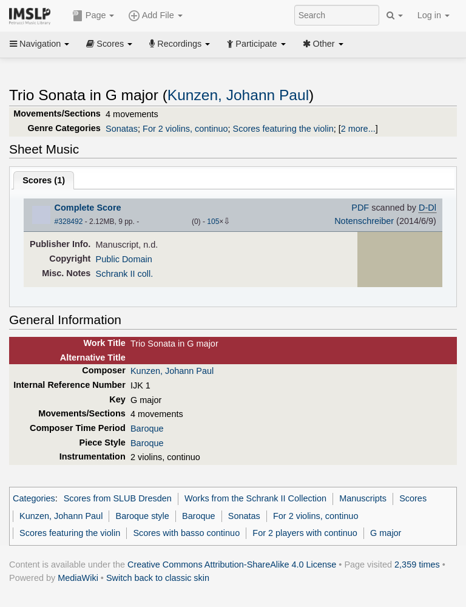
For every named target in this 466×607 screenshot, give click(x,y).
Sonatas (122, 129)
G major (385, 533)
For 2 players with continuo (304, 533)
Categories (34, 498)
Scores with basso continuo (186, 533)
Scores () (43, 180)
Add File (155, 15)
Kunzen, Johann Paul (238, 95)
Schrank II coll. (125, 274)
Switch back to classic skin (157, 578)
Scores (109, 44)
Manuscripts (363, 498)
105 (213, 221)
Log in (433, 15)
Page (93, 15)
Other (323, 44)
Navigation (39, 44)
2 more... (358, 129)
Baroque (147, 428)
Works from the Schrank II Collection (255, 498)
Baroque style (142, 516)
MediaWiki (78, 578)
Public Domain (124, 259)
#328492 (69, 221)
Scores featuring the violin (283, 129)
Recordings (179, 44)
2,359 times (417, 564)
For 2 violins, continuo (185, 129)
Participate (256, 44)
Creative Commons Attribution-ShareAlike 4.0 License (231, 564)
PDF (360, 207)
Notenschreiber (364, 221)
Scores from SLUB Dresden (118, 498)
